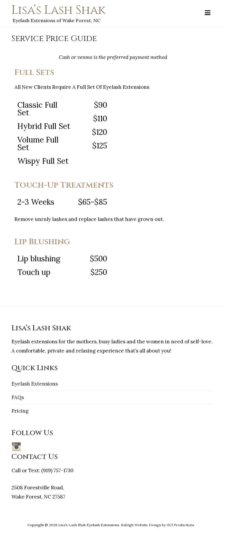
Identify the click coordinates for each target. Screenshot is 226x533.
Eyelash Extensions (34, 384)
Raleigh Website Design (141, 525)
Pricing (20, 411)
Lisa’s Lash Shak (58, 10)
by (164, 525)
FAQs (17, 397)
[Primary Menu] (207, 13)
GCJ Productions (180, 525)
